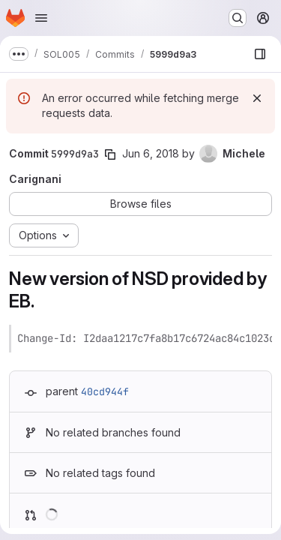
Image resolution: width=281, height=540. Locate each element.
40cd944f (105, 391)
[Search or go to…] (238, 18)
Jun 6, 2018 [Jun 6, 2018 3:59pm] (150, 153)
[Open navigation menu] (41, 18)
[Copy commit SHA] (110, 155)
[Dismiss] (257, 98)
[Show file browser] (260, 54)
